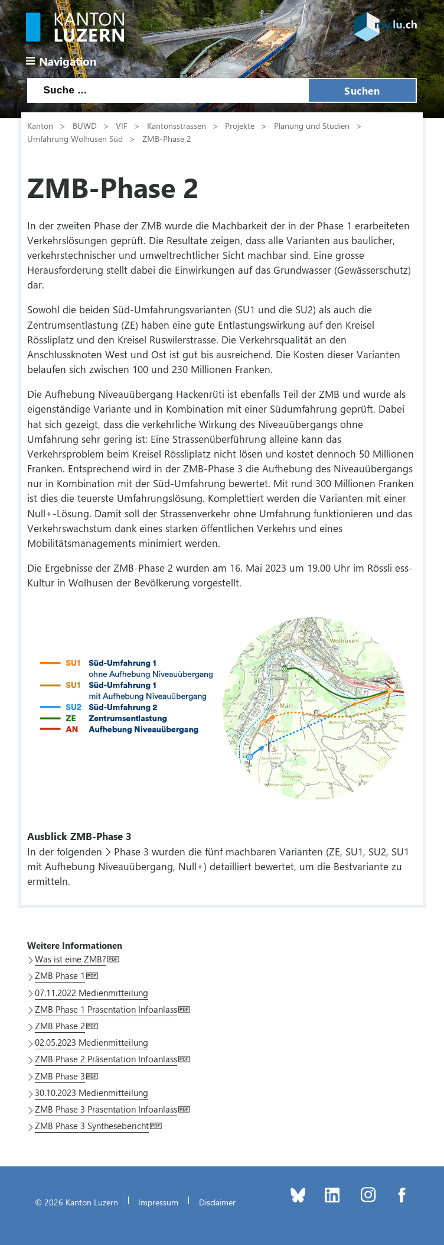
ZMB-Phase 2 (166, 138)
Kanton (40, 125)
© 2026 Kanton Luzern (76, 1202)
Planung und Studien (312, 125)
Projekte (239, 125)
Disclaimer (217, 1202)
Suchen (362, 90)
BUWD (85, 125)
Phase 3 (131, 851)
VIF (122, 125)
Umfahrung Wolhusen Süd (75, 138)
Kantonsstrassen (176, 125)
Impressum (158, 1202)
